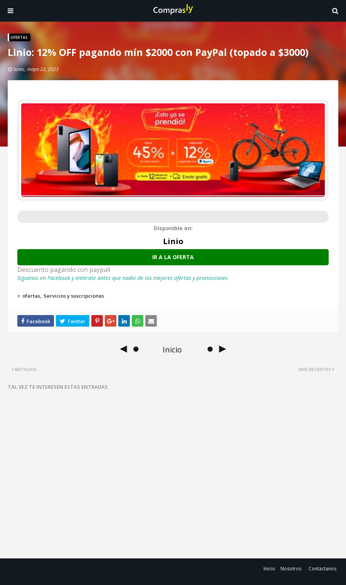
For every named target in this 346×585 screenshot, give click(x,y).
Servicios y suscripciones (74, 295)
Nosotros (290, 568)
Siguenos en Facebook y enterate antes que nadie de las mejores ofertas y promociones (122, 278)
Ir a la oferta (173, 257)
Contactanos (322, 568)
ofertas (31, 295)
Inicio (269, 568)
